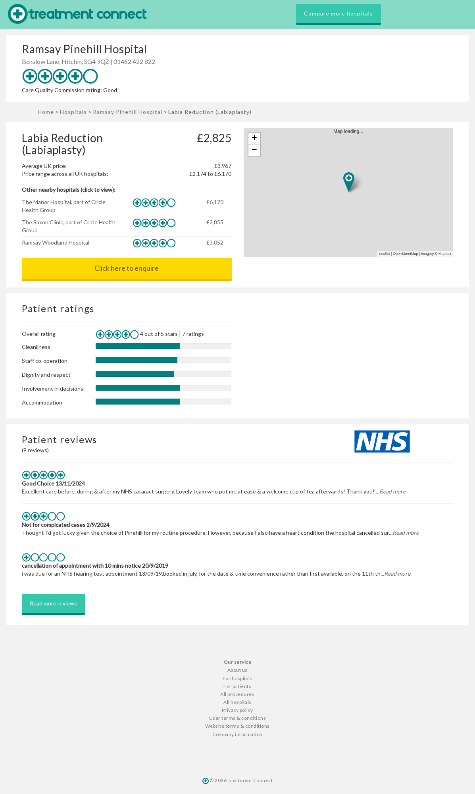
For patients (237, 686)
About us (237, 670)
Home (46, 111)
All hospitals (237, 702)
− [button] (254, 150)
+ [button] (254, 139)
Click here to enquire (126, 268)
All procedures (237, 694)
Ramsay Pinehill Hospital (127, 111)
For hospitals (238, 678)
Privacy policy (237, 710)
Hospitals (73, 111)
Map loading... (351, 192)
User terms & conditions (237, 718)
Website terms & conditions (237, 726)
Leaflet (384, 254)
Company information (237, 734)
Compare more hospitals (338, 13)
